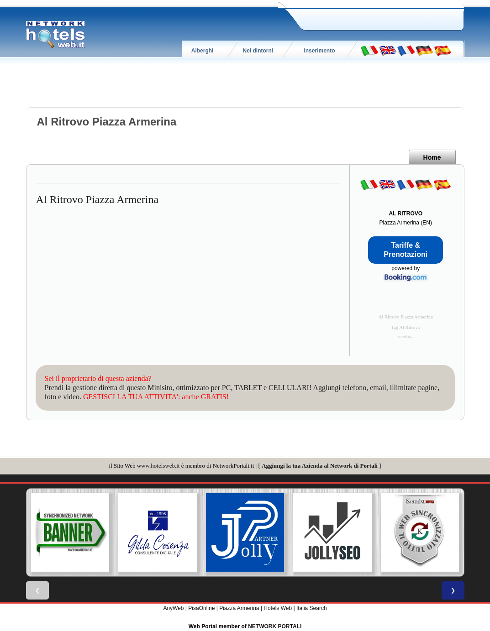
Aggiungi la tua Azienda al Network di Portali (320, 465)
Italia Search (311, 608)
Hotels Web (277, 608)
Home (432, 157)
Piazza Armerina (239, 608)
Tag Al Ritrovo (405, 327)
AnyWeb (173, 608)
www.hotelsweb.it (158, 465)
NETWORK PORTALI (274, 626)
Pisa (193, 608)
